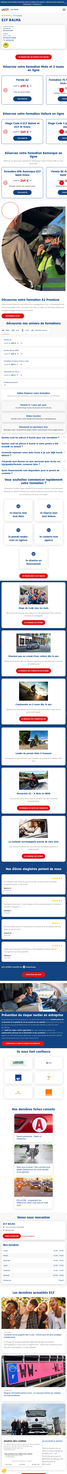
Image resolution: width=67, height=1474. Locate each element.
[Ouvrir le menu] (64, 9)
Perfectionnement (33, 383)
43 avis (19, 15)
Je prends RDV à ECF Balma (33, 576)
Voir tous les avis (33, 974)
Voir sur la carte (8, 30)
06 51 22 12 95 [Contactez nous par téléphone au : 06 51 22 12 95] (9, 1230)
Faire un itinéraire (28, 1236)
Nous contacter (12, 1236)
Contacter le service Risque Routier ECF (23, 1043)
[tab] (5, 330)
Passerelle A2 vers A (33, 373)
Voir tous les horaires (9, 37)
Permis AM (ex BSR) (33, 352)
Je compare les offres (33, 628)
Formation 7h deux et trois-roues (33, 363)
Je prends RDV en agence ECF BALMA (33, 57)
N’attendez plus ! (13, 316)
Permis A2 (33, 341)
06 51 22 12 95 (10, 40)
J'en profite (22, 99)
